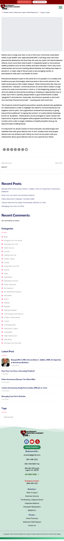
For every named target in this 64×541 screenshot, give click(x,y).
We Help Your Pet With (12, 343)
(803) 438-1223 (32, 485)
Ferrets (7, 251)
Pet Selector (9, 288)
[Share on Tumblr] (15, 149)
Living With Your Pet (11, 266)
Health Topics (8, 12)
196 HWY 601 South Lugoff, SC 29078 (32, 471)
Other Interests (10, 284)
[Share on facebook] (4, 149)
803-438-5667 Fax (32, 465)
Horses (6, 262)
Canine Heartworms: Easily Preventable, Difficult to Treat (23, 202)
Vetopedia (8, 332)
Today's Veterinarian (12, 317)
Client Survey (9, 248)
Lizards (6, 270)
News (6, 273)
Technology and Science (13, 314)
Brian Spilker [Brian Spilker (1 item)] (8, 417)
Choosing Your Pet (11, 244)
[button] (61, 7)
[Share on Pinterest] (22, 149)
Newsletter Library (11, 281)
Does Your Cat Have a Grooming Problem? (18, 195)
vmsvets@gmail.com (32, 457)
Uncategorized (9, 325)
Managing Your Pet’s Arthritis (12, 206)
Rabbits (7, 303)
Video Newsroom (32, 12)
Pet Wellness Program (12, 292)
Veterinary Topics (20, 12)
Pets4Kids (8, 295)
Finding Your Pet (10, 255)
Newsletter (8, 277)
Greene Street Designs (55, 536)
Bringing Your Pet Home (13, 240)
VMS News (8, 339)
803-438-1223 (32, 461)
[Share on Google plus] (19, 149)
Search (4, 167)
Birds (6, 237)
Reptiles (7, 306)
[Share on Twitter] (7, 149)
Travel (6, 321)
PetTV (6, 299)
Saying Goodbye (10, 310)
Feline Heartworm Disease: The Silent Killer (18, 199)
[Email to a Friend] (26, 149)
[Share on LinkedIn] (11, 149)
